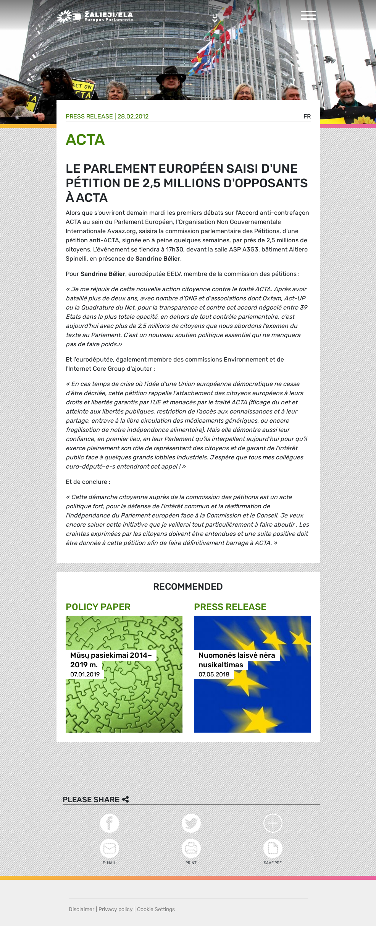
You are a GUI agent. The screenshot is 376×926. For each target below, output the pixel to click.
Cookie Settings (156, 909)
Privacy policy (115, 909)
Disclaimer (81, 909)
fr (307, 116)
